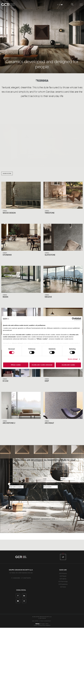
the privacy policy (26, 508)
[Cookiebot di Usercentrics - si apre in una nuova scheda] (73, 318)
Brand (44, 484)
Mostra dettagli (73, 359)
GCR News (63, 587)
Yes (11, 513)
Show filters (7, 173)
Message (11, 492)
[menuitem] (35, 621)
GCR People (63, 576)
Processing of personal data (15, 506)
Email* (44, 476)
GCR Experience (63, 585)
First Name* (11, 476)
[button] (9, 143)
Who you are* (63, 476)
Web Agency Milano (44, 624)
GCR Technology (63, 582)
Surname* (28, 476)
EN (61, 5)
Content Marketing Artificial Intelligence (42, 625)
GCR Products (63, 574)
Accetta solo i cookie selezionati (42, 365)
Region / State (29, 484)
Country (11, 484)
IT (57, 4)
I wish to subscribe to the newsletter (17, 512)
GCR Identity (63, 579)
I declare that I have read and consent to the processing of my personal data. (32, 508)
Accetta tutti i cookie (68, 365)
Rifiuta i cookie (16, 365)
